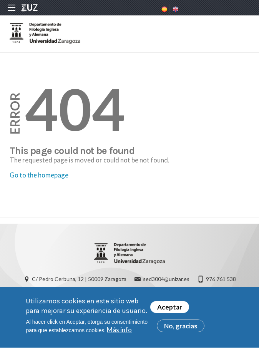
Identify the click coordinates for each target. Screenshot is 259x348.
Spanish (163, 9)
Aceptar (169, 309)
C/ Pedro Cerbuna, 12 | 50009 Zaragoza (79, 279)
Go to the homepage (39, 175)
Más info (119, 332)
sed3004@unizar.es (166, 279)
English (174, 9)
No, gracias (180, 328)
